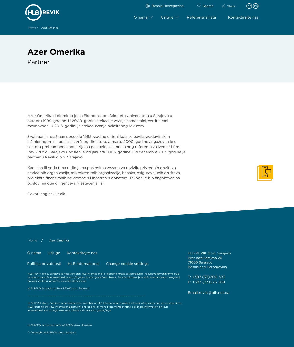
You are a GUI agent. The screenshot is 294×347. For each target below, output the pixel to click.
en (249, 6)
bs (256, 6)
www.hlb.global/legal (73, 280)
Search (208, 6)
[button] (232, 6)
